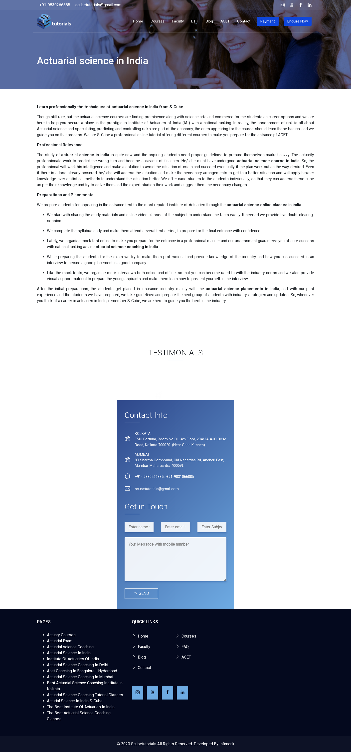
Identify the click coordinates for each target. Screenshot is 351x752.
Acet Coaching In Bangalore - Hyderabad (82, 671)
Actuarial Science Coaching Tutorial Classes (85, 695)
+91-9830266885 (54, 4)
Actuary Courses (61, 635)
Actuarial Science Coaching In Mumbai (80, 677)
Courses (158, 21)
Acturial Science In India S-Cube (75, 701)
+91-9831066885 (180, 476)
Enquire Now (297, 21)
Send (141, 593)
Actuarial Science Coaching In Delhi (77, 665)
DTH (194, 21)
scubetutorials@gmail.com (98, 4)
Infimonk (226, 744)
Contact (243, 21)
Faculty (178, 21)
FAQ (185, 646)
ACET (225, 21)
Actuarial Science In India (69, 653)
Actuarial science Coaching (70, 647)
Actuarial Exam (59, 641)
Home (138, 21)
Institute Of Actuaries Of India (73, 659)
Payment (267, 21)
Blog (209, 21)
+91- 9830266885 (149, 476)
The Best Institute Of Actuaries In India (81, 707)
